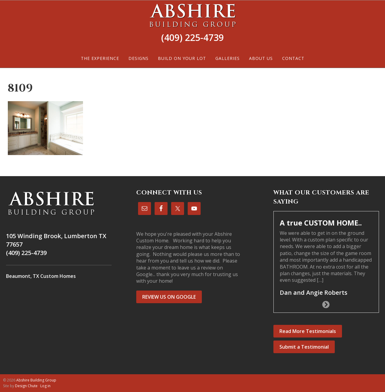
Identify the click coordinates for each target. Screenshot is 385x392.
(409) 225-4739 (192, 37)
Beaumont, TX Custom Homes (41, 276)
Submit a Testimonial (304, 347)
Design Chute (26, 385)
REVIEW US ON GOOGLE (169, 297)
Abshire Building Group (192, 15)
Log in (45, 385)
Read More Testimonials (307, 331)
